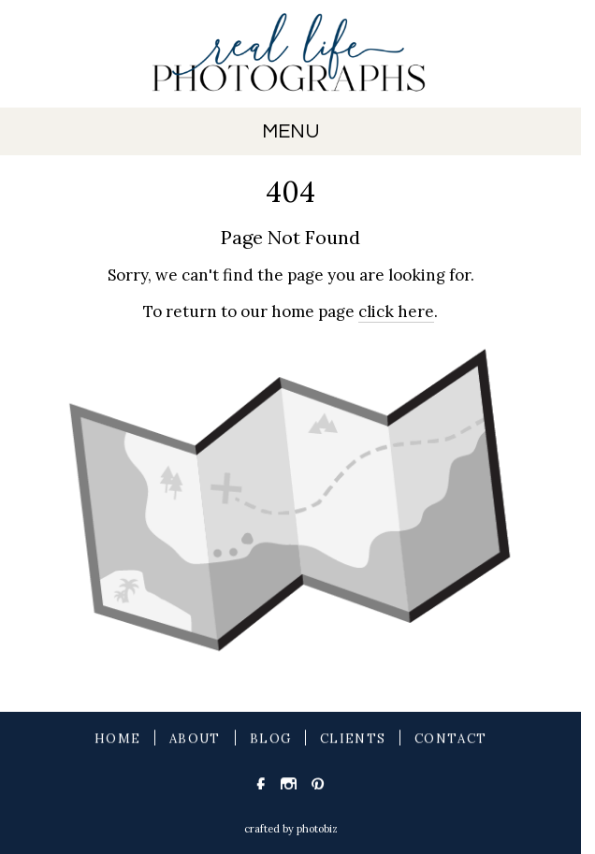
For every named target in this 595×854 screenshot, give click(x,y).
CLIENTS (352, 740)
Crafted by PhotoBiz (291, 828)
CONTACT (450, 740)
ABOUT (195, 740)
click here (396, 311)
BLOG (270, 740)
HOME (117, 740)
